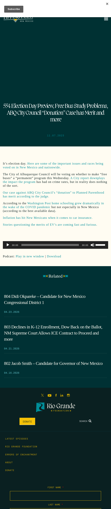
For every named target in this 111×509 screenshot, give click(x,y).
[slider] (50, 245)
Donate (27, 421)
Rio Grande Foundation (21, 446)
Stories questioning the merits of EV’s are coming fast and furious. (50, 224)
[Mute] (92, 245)
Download (54, 256)
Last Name (55, 504)
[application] (55, 245)
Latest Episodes (16, 438)
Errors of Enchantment (21, 454)
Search (85, 421)
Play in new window (30, 256)
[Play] (8, 245)
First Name (56, 487)
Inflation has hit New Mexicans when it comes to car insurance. (47, 217)
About (9, 462)
